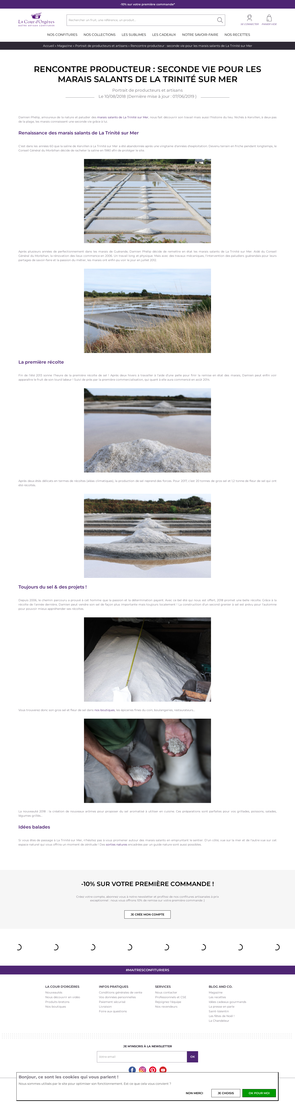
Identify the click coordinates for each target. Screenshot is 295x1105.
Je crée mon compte (147, 914)
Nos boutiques (55, 1006)
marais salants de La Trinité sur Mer (122, 117)
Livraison (105, 1006)
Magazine (64, 46)
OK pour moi (259, 1093)
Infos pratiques (113, 987)
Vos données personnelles (117, 997)
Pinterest (152, 1070)
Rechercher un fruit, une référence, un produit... (102, 20)
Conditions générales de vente (120, 992)
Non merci (194, 1093)
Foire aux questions (113, 1011)
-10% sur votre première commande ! (147, 884)
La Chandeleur (219, 1021)
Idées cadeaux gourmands (227, 1002)
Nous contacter (166, 992)
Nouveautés (53, 992)
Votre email (107, 1057)
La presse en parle (221, 1006)
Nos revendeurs (166, 1006)
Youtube (163, 1070)
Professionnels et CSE (170, 997)
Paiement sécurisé (112, 1002)
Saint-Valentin (219, 1011)
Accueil (48, 46)
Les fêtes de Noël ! (222, 1016)
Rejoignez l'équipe (168, 1002)
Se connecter (250, 24)
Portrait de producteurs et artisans (101, 46)
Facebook (132, 1070)
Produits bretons (57, 1002)
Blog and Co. (221, 987)
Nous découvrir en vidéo (62, 997)
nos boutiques (104, 710)
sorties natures (116, 844)
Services (163, 987)
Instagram (142, 1070)
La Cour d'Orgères (62, 987)
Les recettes (217, 997)
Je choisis (226, 1093)
